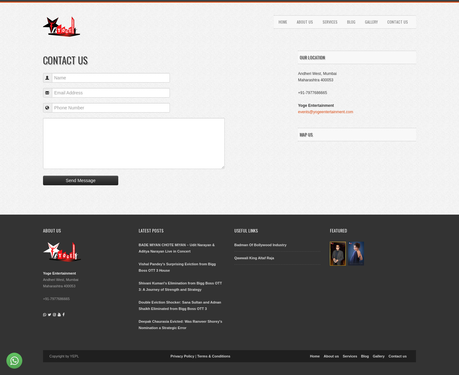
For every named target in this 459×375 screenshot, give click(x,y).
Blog (351, 22)
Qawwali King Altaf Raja (254, 258)
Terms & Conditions (213, 356)
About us (305, 22)
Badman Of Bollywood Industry (260, 245)
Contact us (397, 22)
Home (283, 22)
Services (330, 22)
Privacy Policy (182, 356)
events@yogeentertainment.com (325, 112)
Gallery (371, 22)
